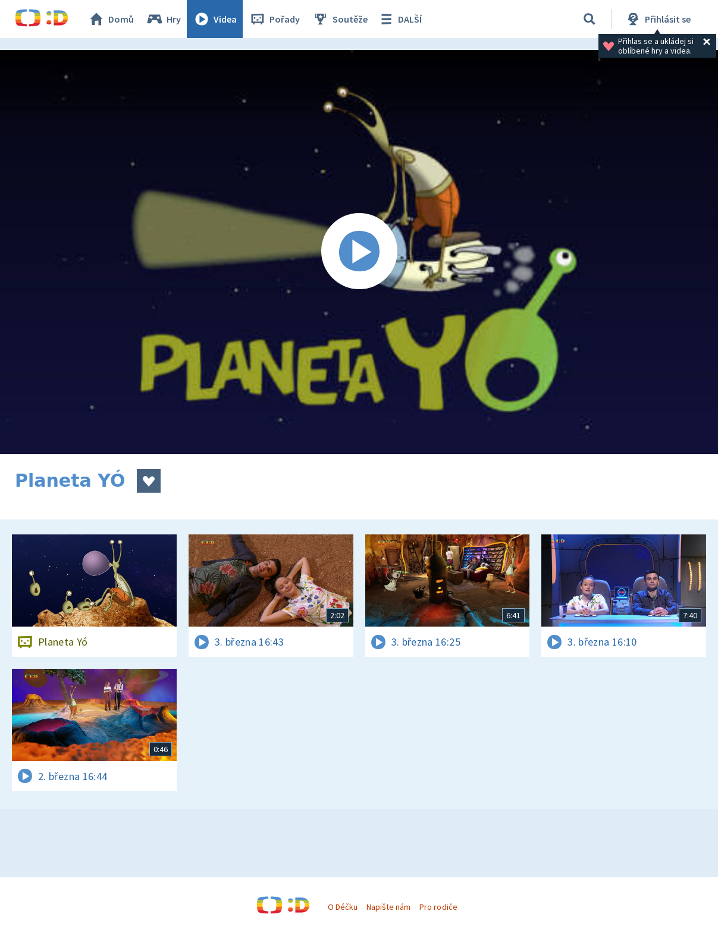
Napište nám (388, 906)
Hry (163, 19)
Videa (215, 19)
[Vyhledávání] (589, 19)
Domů (110, 19)
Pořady (274, 19)
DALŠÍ (399, 19)
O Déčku (343, 906)
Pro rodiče (438, 906)
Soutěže (340, 19)
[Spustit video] (359, 252)
